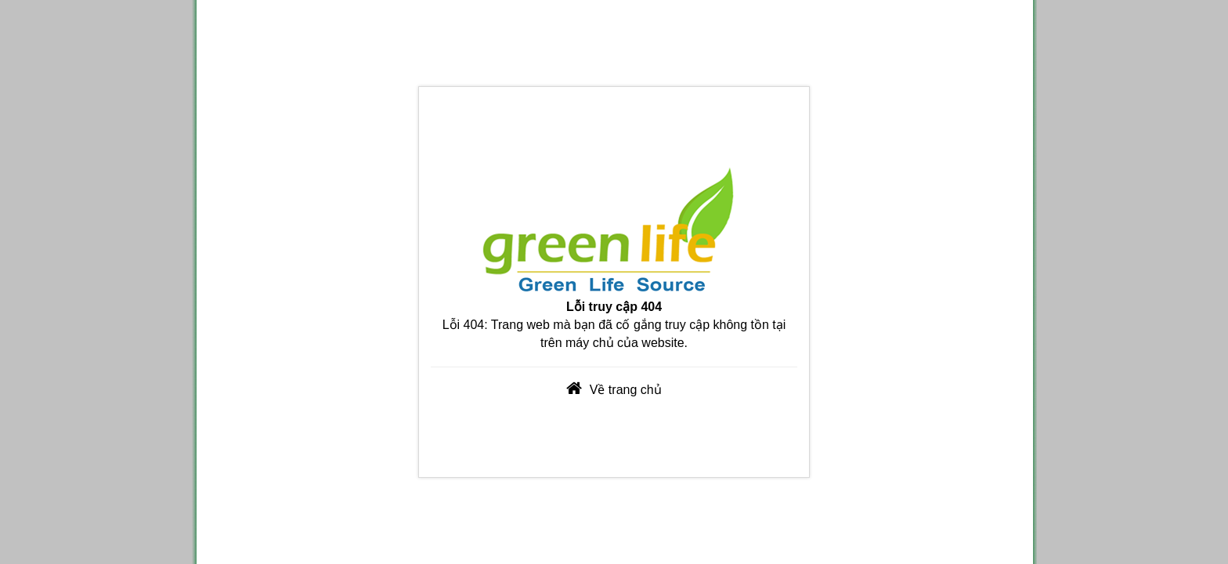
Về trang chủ (626, 389)
